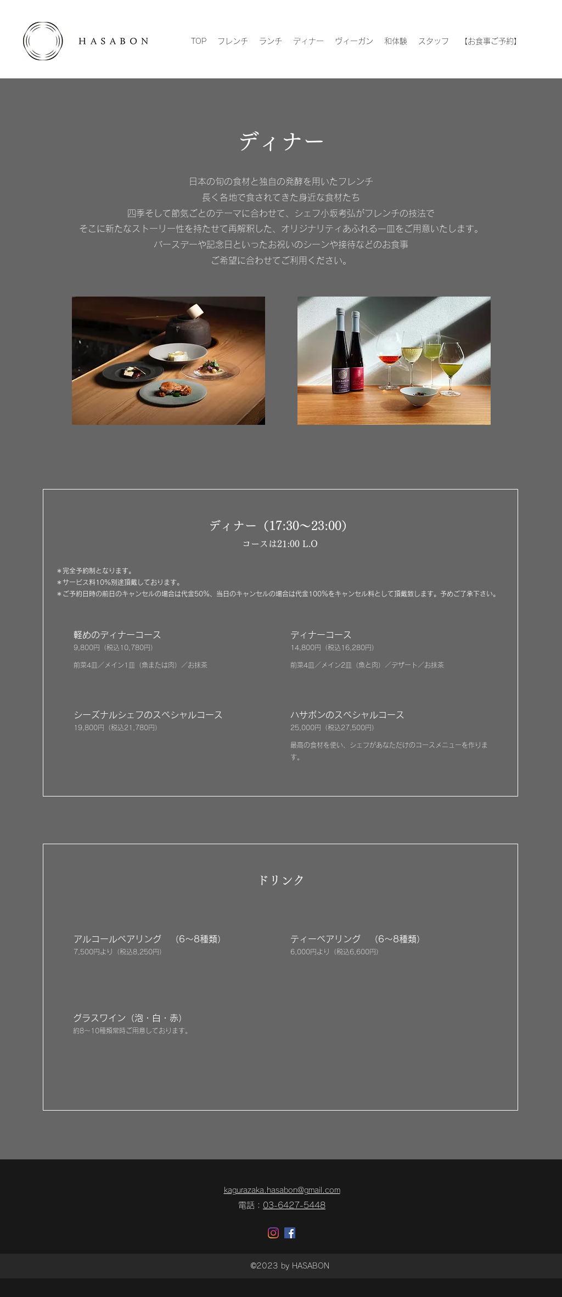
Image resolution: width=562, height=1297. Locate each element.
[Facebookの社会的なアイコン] (289, 1232)
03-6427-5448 (294, 1205)
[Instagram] (273, 1232)
